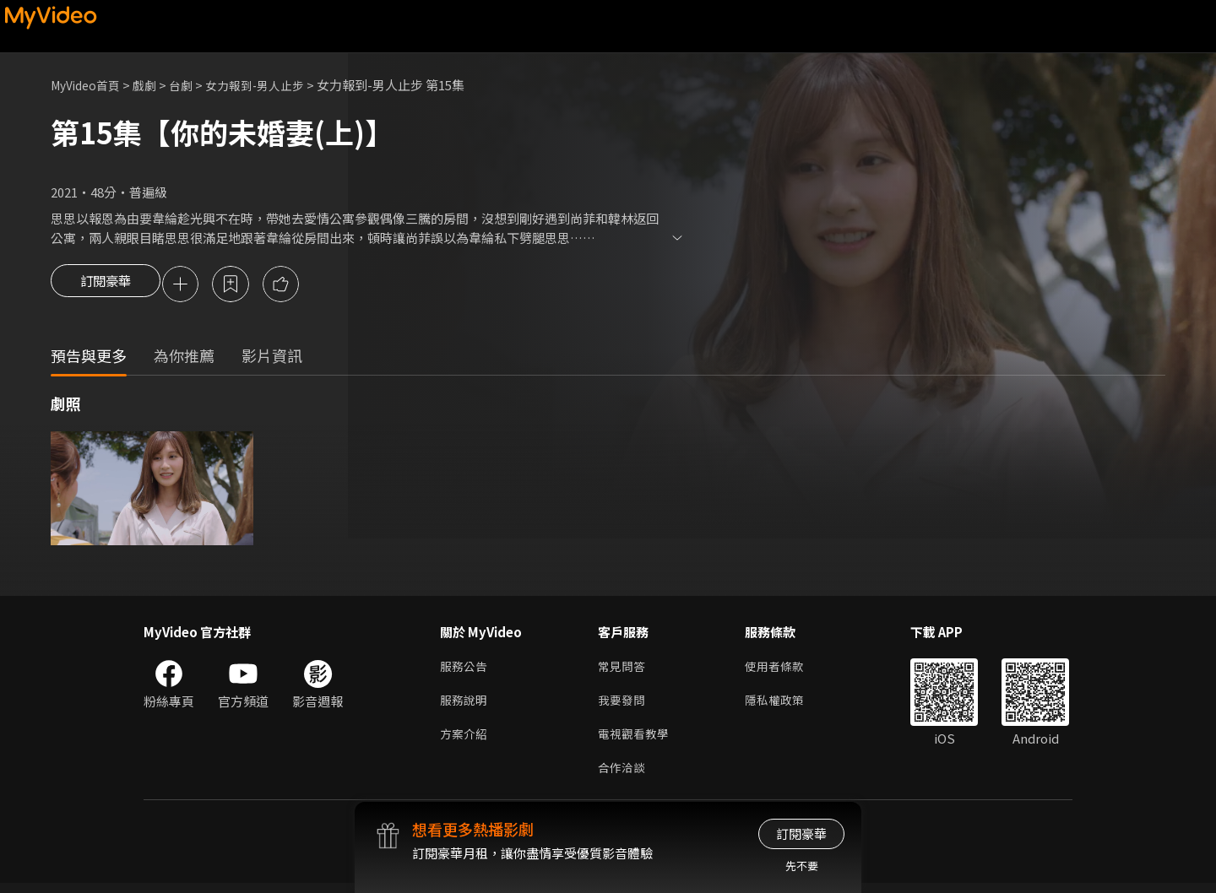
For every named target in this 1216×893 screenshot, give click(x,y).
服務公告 (465, 670)
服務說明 (465, 705)
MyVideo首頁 (89, 85)
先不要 (801, 866)
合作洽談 (623, 776)
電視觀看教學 (636, 741)
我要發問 (623, 705)
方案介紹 (465, 741)
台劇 (191, 85)
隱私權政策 (781, 705)
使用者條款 (781, 670)
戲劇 (153, 85)
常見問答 (623, 670)
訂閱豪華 (105, 285)
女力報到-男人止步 (269, 85)
